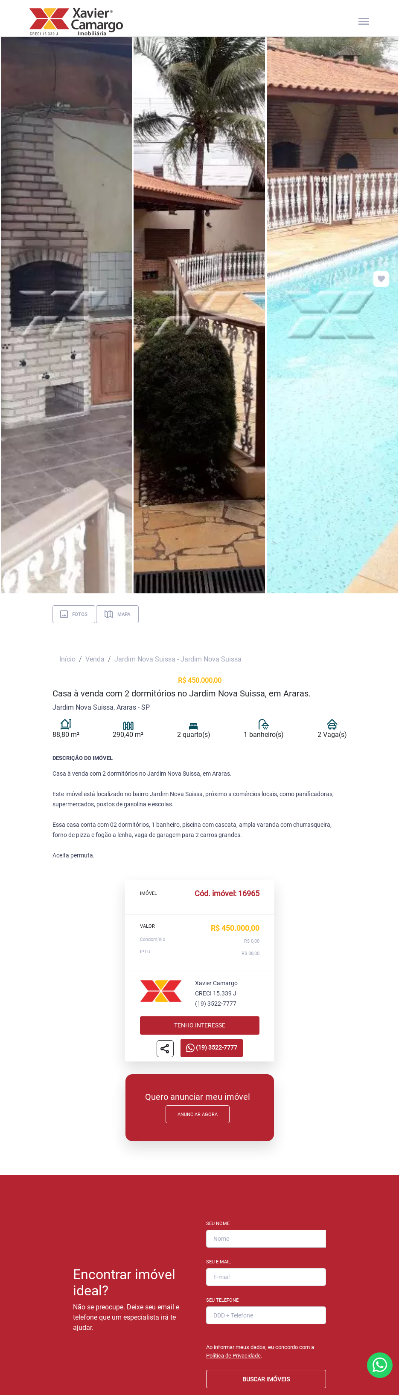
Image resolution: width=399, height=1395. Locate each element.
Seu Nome (218, 1223)
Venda (95, 659)
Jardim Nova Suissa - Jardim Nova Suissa (178, 659)
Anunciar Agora (198, 1114)
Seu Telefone (222, 1300)
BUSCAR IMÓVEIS (266, 1379)
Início (67, 659)
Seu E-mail (218, 1262)
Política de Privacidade (233, 1355)
